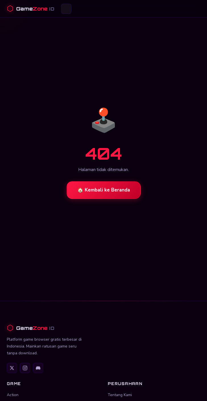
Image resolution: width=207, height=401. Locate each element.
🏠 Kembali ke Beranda (103, 190)
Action (12, 395)
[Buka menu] (66, 9)
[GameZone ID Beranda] (30, 9)
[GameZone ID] (103, 328)
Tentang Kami (120, 395)
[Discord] (38, 368)
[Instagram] (25, 368)
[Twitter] (12, 368)
